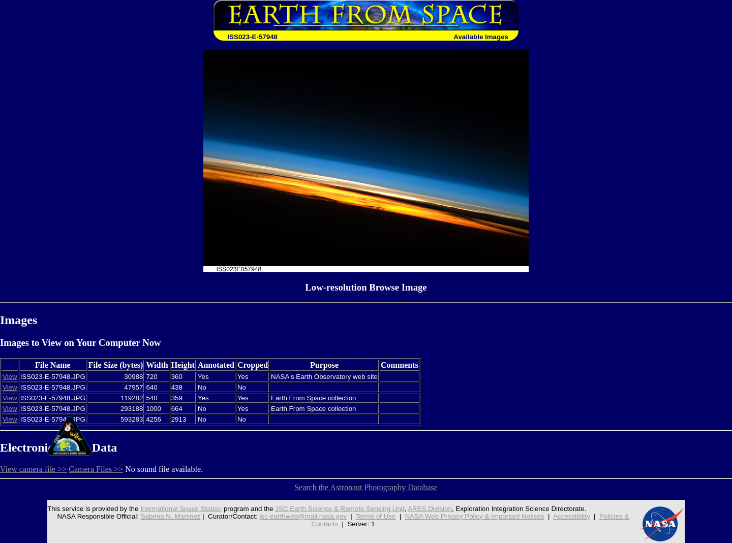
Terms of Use (376, 516)
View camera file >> (33, 469)
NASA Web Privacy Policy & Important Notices (474, 516)
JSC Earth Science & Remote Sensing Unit (339, 509)
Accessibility (571, 516)
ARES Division (430, 509)
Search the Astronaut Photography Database (366, 487)
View (10, 376)
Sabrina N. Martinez (171, 516)
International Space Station (181, 509)
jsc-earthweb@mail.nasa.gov (303, 516)
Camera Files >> (96, 469)
